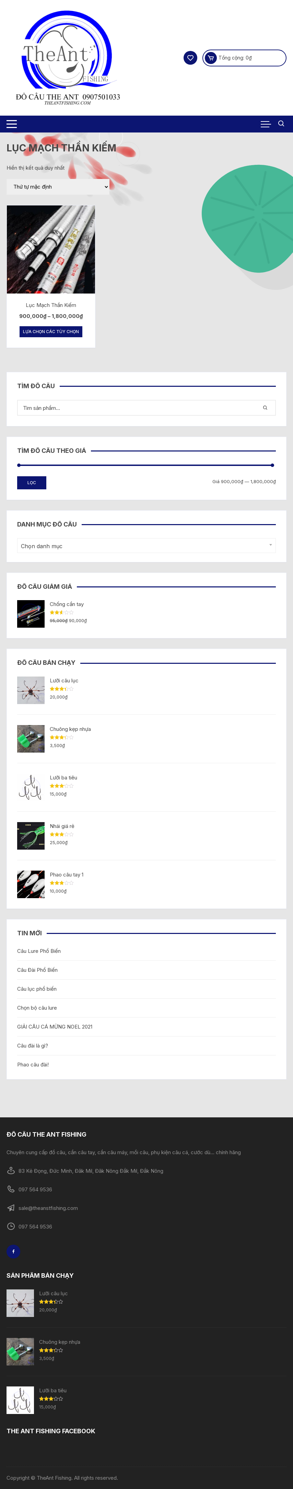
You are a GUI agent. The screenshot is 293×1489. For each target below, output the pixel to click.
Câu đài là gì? (32, 1045)
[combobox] (146, 545)
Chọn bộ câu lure (37, 1007)
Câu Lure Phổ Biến (39, 951)
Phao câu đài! (33, 1064)
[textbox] (144, 546)
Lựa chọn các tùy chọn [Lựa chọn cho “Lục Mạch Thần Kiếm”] (51, 331)
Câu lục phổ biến (37, 989)
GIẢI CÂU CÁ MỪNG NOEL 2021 (54, 1026)
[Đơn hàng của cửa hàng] (58, 187)
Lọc (31, 482)
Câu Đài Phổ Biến (37, 970)
